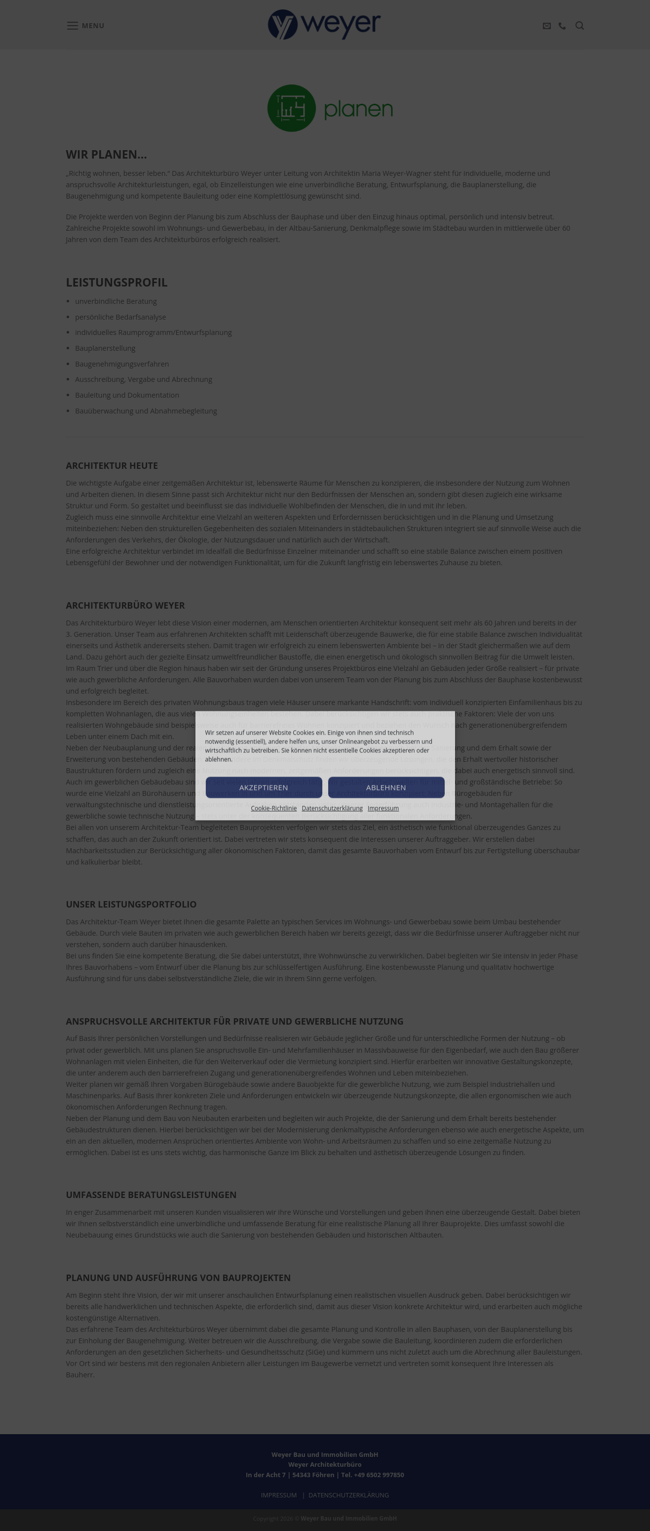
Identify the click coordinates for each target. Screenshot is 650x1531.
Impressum (383, 808)
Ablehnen (386, 787)
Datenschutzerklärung (332, 808)
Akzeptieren (263, 787)
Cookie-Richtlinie (274, 808)
